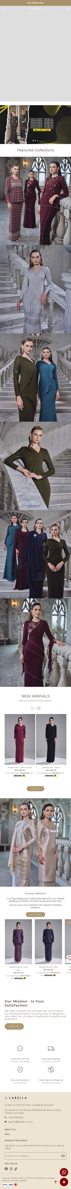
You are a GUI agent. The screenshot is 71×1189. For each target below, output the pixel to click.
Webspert (23, 1181)
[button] (33, 140)
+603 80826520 (14, 1117)
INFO (7, 1134)
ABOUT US (10, 1129)
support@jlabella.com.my (19, 1122)
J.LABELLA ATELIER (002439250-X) (31, 1178)
